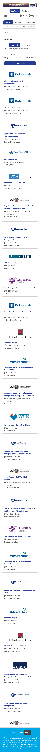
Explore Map (30, 22)
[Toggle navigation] (6, 15)
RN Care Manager (10, 342)
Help (23, 15)
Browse (18, 22)
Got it (27, 732)
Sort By (5, 58)
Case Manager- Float (12, 107)
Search (7, 22)
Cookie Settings (17, 732)
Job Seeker (15, 11)
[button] (26, 45)
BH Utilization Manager (13, 262)
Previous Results (20, 63)
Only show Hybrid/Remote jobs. (16, 49)
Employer (25, 11)
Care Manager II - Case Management (18, 536)
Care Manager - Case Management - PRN (19, 288)
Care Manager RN (10, 159)
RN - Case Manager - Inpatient (15, 645)
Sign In (33, 15)
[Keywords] (20, 32)
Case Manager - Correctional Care (17, 425)
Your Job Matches (11, 26)
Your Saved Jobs (29, 26)
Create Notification (29, 58)
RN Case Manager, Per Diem (14, 182)
